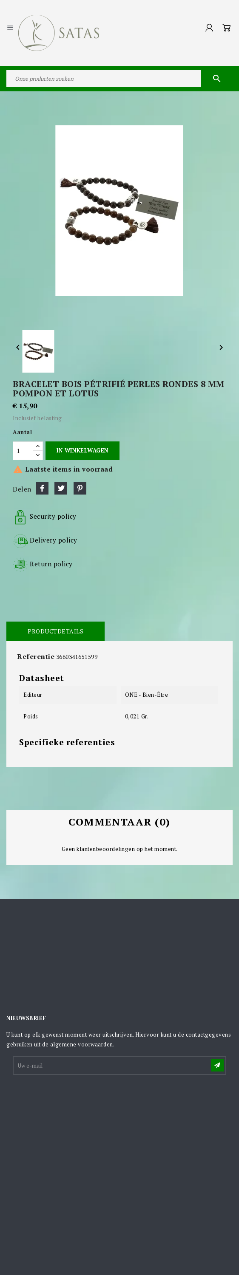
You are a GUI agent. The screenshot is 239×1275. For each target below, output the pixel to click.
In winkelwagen (82, 450)
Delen (42, 488)
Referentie (35, 656)
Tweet (60, 488)
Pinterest (80, 488)
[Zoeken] (119, 78)
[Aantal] (23, 450)
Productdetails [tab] (55, 631)
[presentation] (78, 1097)
